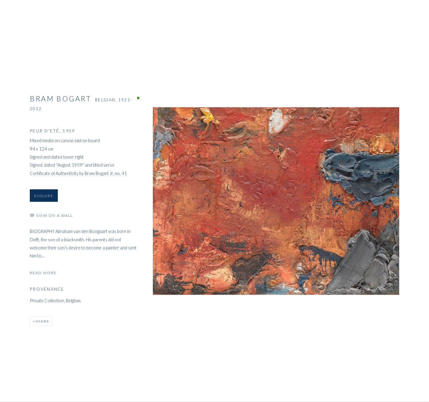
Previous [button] (13, 201)
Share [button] (42, 322)
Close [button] (415, 13)
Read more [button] (43, 273)
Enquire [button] (43, 197)
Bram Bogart (60, 99)
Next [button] (416, 201)
